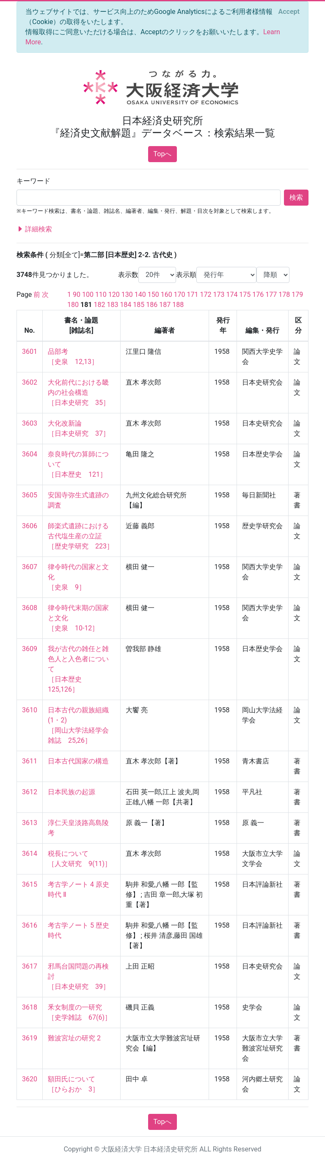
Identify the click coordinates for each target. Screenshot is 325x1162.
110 (101, 294)
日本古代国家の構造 (78, 761)
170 (179, 294)
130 (127, 294)
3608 (29, 608)
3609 (29, 649)
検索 (296, 197)
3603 (29, 423)
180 (73, 305)
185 (138, 305)
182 (99, 305)
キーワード (33, 181)
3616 (29, 925)
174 (231, 294)
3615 (29, 884)
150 (153, 294)
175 (245, 294)
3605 (29, 495)
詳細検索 (34, 229)
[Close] (289, 12)
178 (284, 294)
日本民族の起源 (71, 792)
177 (271, 294)
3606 (29, 526)
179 (297, 294)
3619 (29, 1038)
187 (165, 305)
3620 (29, 1079)
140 (140, 294)
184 (125, 305)
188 (178, 305)
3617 (29, 966)
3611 (29, 761)
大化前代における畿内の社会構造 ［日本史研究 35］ (79, 392)
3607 (29, 567)
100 (88, 294)
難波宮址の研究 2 (74, 1038)
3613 (29, 823)
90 (76, 294)
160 (166, 294)
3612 (29, 792)
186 (151, 305)
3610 (29, 710)
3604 (29, 454)
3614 (29, 854)
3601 (29, 352)
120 (114, 294)
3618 (29, 1007)
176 (258, 294)
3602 (29, 382)
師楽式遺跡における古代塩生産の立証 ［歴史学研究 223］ (80, 536)
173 (218, 294)
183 (112, 305)
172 (206, 294)
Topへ (163, 154)
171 (192, 294)
